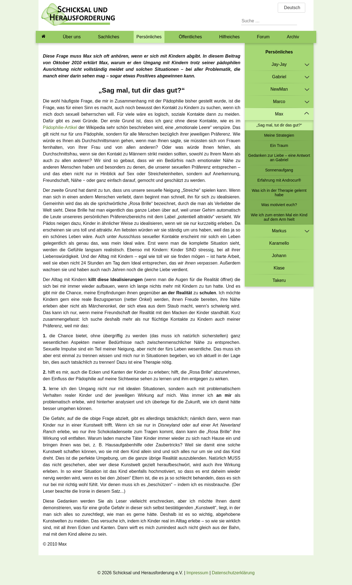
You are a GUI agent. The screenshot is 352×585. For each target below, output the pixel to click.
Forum (263, 36)
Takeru (279, 280)
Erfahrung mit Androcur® (279, 180)
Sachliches (108, 36)
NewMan (279, 89)
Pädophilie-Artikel (60, 127)
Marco (279, 101)
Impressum (197, 572)
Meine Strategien (279, 135)
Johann (279, 255)
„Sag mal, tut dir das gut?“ (279, 125)
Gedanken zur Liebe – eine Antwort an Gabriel (279, 157)
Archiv (293, 36)
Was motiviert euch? (279, 205)
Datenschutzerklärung (233, 572)
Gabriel (279, 76)
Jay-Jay (279, 64)
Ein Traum (279, 145)
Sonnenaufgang (279, 170)
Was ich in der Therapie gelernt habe (279, 192)
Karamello (279, 243)
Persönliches (149, 36)
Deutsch (291, 7)
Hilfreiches (229, 36)
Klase (279, 268)
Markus (279, 230)
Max (279, 114)
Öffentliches (190, 36)
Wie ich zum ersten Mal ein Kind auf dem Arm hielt (279, 217)
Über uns (72, 36)
